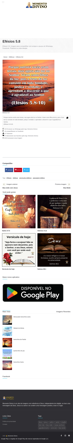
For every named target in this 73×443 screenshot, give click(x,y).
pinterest (18, 170)
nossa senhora (59, 425)
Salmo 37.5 (6, 231)
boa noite (49, 425)
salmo (52, 422)
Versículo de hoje (8, 269)
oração (63, 422)
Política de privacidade (9, 421)
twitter (26, 170)
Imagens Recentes (63, 312)
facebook (9, 170)
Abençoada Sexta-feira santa (21, 317)
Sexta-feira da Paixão (19, 339)
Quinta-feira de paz (19, 351)
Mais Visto (6, 312)
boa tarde (62, 428)
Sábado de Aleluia (18, 328)
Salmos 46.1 (41, 269)
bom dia (41, 425)
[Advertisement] (36, 24)
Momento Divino (32, 129)
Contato (5, 424)
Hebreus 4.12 (42, 231)
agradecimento (44, 428)
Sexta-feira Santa (18, 362)
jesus (46, 422)
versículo (54, 428)
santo (57, 422)
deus (40, 422)
